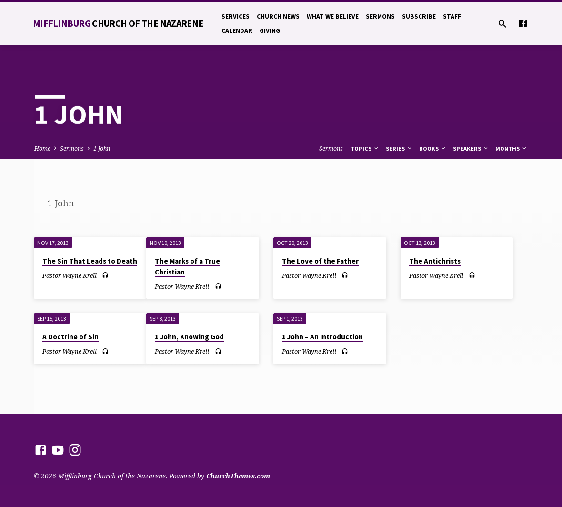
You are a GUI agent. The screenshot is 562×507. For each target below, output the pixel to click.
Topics (365, 148)
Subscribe (419, 16)
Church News (278, 16)
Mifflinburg (118, 23)
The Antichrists (435, 260)
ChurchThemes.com (238, 475)
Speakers (471, 148)
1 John (101, 148)
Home (42, 148)
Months (511, 148)
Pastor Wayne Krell (69, 275)
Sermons (380, 16)
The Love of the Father (320, 260)
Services (235, 16)
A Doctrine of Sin (70, 336)
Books (433, 148)
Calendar (236, 31)
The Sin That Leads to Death (89, 260)
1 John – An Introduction (322, 336)
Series (399, 148)
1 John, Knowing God (189, 336)
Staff (452, 16)
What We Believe (333, 16)
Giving (270, 31)
